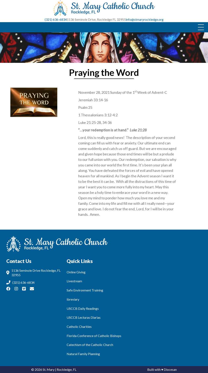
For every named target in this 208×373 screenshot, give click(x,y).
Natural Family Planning (83, 354)
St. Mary (48, 369)
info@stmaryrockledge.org (145, 19)
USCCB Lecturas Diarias (84, 317)
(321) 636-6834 (56, 19)
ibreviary (73, 299)
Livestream (74, 281)
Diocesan (170, 369)
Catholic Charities (79, 326)
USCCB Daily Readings (83, 308)
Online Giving (76, 272)
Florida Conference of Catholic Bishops (94, 336)
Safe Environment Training (85, 290)
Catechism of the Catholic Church (90, 345)
